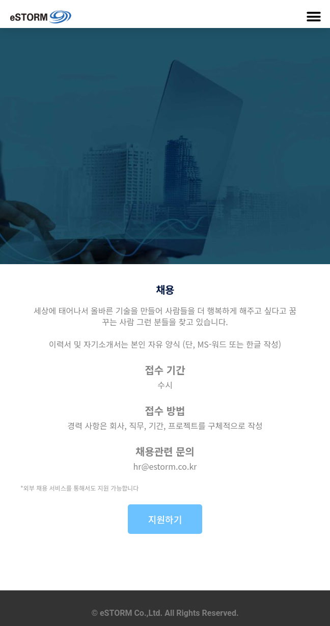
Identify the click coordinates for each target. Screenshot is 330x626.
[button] (313, 16)
